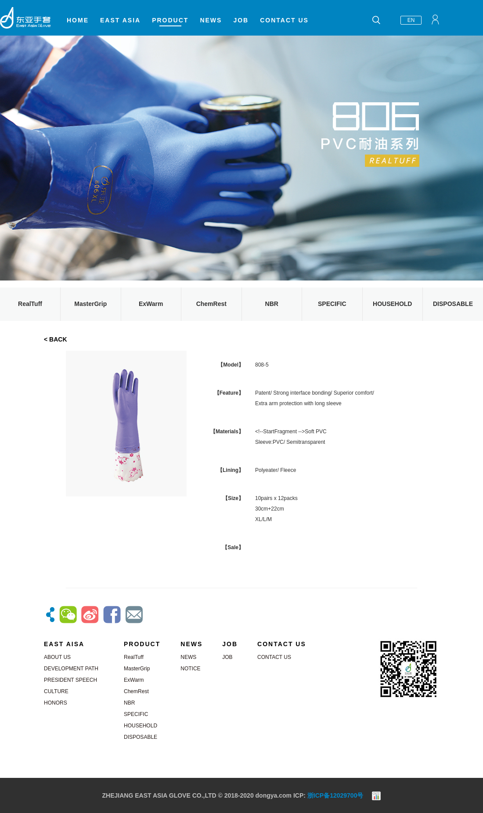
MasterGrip (90, 303)
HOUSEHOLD (392, 303)
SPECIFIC (332, 303)
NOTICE (190, 669)
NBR (271, 303)
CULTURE (56, 691)
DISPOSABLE (453, 303)
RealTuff (30, 303)
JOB (241, 20)
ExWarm (151, 303)
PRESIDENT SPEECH (70, 680)
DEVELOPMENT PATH (71, 669)
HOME (78, 20)
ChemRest (211, 303)
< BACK (55, 339)
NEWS (211, 20)
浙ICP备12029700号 (335, 795)
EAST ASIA (120, 20)
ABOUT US (57, 657)
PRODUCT (170, 20)
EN (411, 20)
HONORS (55, 703)
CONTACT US (284, 20)
